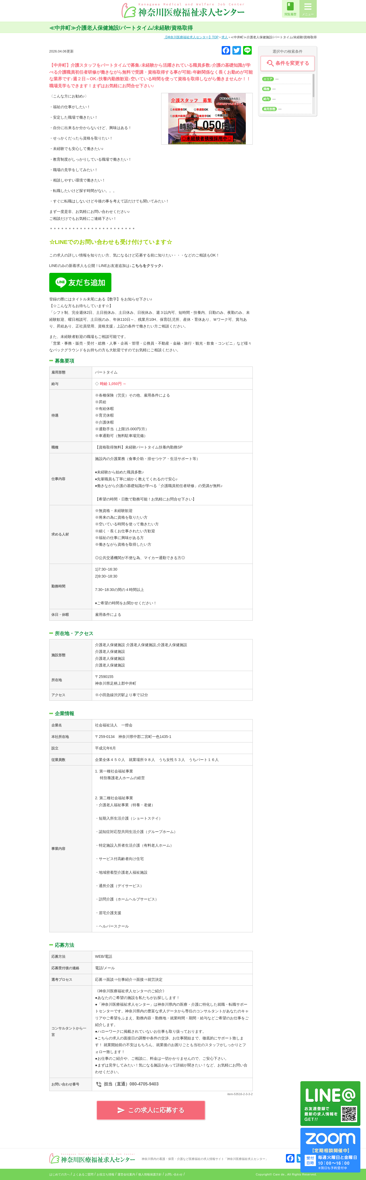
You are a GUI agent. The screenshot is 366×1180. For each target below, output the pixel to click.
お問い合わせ (174, 1174)
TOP (191, 37)
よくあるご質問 (83, 1174)
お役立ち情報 (105, 1174)
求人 (224, 37)
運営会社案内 (126, 1174)
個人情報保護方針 (150, 1174)
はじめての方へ (59, 1174)
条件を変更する (287, 63)
